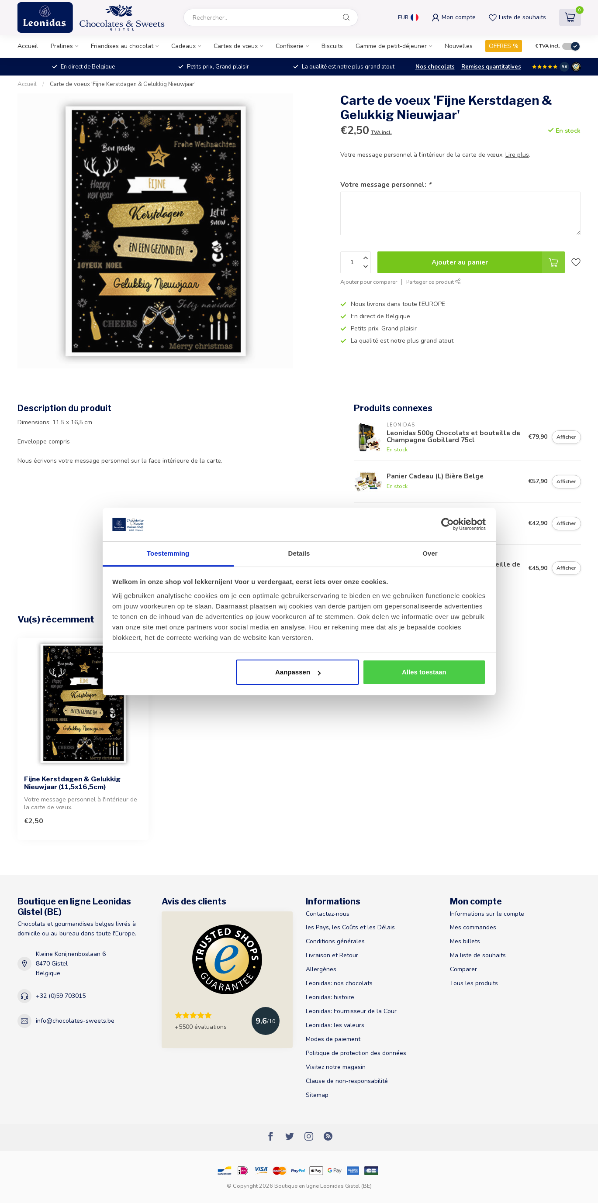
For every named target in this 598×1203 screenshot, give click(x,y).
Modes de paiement (333, 1039)
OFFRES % (503, 46)
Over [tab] (430, 553)
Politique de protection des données (356, 1053)
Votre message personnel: (385, 184)
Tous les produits (474, 983)
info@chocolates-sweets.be (75, 1021)
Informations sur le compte (487, 914)
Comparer (463, 969)
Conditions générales (335, 941)
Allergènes (321, 969)
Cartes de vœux (236, 46)
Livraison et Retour (332, 955)
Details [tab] (299, 553)
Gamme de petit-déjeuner (391, 46)
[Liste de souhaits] (576, 262)
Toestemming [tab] (168, 553)
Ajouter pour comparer (368, 281)
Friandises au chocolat (122, 46)
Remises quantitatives (491, 67)
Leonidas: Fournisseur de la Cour (351, 1011)
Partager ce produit (433, 281)
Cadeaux (183, 46)
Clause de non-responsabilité (347, 1081)
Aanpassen (298, 672)
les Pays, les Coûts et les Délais (350, 927)
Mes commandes (473, 927)
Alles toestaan (424, 672)
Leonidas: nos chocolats (339, 983)
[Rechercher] (346, 17)
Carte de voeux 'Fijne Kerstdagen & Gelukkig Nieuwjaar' (123, 84)
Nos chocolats (435, 67)
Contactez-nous (327, 914)
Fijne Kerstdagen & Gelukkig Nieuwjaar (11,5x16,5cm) (72, 783)
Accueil (27, 46)
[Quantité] (355, 262)
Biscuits (332, 46)
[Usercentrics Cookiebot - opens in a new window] (447, 524)
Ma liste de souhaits (478, 955)
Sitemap (317, 1095)
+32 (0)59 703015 (61, 996)
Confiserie (290, 46)
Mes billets (465, 941)
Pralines (62, 46)
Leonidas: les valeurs (335, 1025)
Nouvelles (459, 46)
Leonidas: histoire (330, 997)
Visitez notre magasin (336, 1067)
